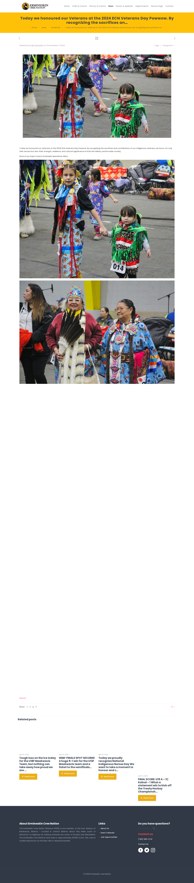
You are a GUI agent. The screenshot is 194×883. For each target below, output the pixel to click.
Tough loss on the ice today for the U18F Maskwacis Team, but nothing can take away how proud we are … (37, 764)
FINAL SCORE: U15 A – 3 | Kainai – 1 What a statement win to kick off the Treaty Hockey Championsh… (154, 785)
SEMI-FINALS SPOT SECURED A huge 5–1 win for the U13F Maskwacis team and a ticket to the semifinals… (77, 762)
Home (34, 27)
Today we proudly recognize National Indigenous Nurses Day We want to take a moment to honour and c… (116, 764)
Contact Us (143, 844)
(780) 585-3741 (145, 839)
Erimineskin (38, 45)
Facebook (55, 27)
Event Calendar (108, 833)
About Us (105, 828)
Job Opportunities (109, 837)
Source (22, 698)
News (44, 27)
